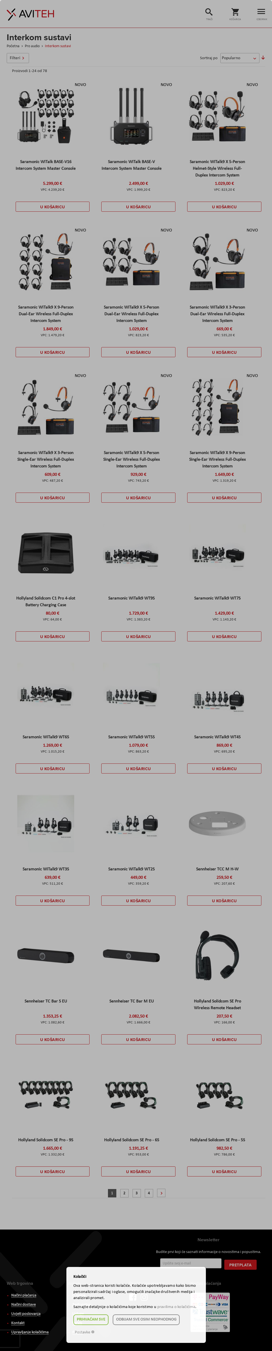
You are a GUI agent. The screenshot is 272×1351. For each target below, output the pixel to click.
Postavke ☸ (85, 1332)
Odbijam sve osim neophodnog (146, 1319)
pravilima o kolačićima (176, 1307)
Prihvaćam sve (91, 1319)
